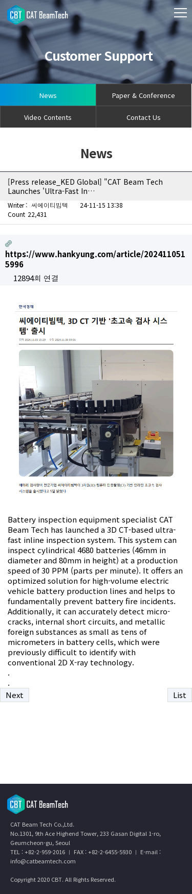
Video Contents (48, 117)
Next (15, 694)
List (179, 694)
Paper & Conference (143, 95)
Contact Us (143, 117)
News (48, 95)
